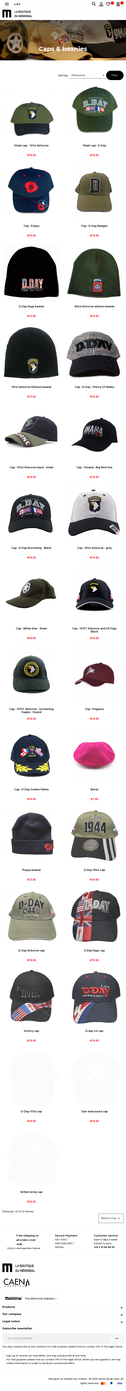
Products (8, 1307)
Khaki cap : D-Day (94, 145)
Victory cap (31, 1030)
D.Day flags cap (94, 950)
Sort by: (63, 75)
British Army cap (32, 1192)
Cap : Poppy (31, 225)
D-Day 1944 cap (94, 870)
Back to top (111, 1218)
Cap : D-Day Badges (94, 225)
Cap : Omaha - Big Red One (94, 467)
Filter (114, 75)
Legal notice (11, 1321)
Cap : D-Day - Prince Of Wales (94, 387)
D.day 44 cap (94, 1030)
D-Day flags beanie (31, 306)
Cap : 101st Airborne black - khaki (31, 467)
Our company (11, 1314)
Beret (94, 789)
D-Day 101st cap (31, 1111)
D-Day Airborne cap (31, 950)
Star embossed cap (94, 1111)
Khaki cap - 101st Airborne (31, 145)
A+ (18, 4)
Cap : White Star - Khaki (31, 628)
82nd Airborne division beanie (94, 306)
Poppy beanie (31, 870)
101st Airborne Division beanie (31, 387)
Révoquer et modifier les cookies (67, 1378)
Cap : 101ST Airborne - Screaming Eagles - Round (31, 711)
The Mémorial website (30, 1298)
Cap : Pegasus (94, 709)
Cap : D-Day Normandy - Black (31, 547)
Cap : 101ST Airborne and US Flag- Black (94, 630)
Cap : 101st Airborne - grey (94, 547)
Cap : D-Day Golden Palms (31, 789)
